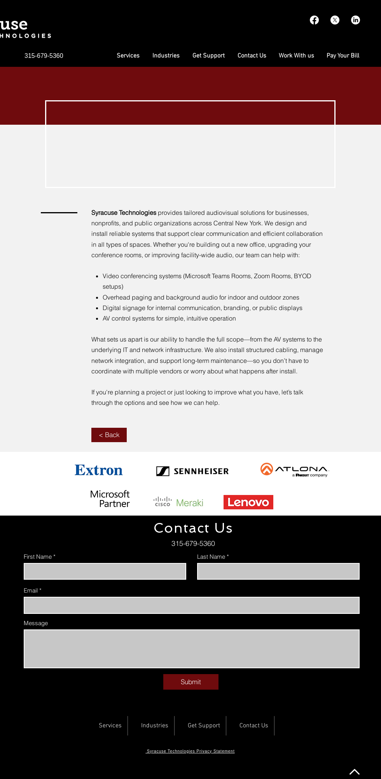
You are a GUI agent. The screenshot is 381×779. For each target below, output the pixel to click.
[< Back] (109, 435)
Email (31, 590)
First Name (38, 556)
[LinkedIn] (355, 20)
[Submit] (190, 682)
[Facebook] (314, 20)
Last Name (211, 556)
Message (36, 623)
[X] (334, 20)
